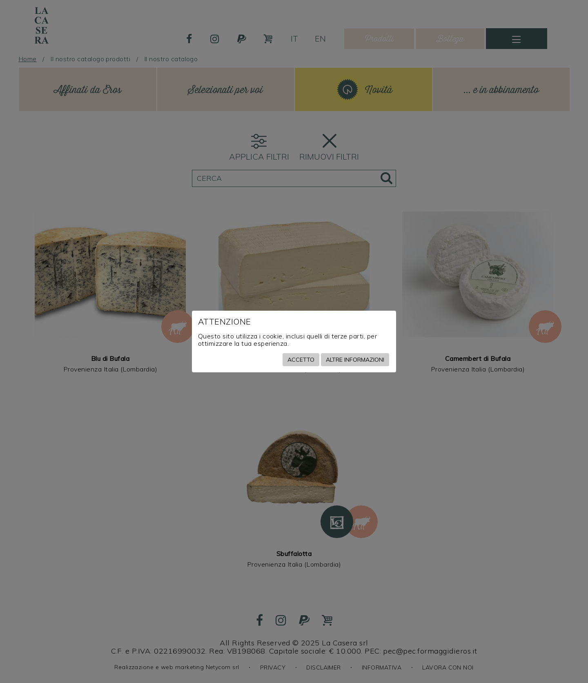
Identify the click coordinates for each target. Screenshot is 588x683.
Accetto (300, 359)
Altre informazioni (355, 359)
